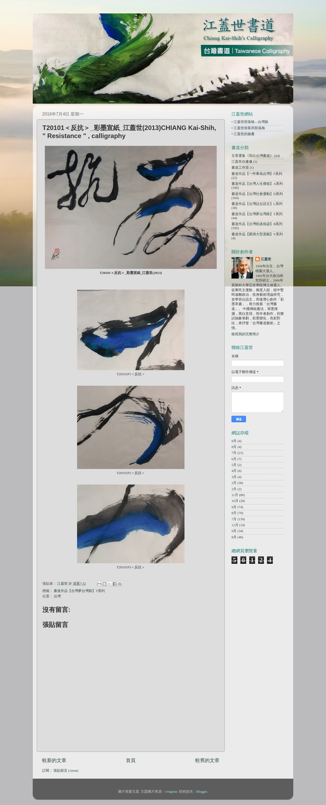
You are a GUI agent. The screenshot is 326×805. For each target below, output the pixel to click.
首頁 (131, 760)
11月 (234, 495)
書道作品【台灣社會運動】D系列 (257, 194)
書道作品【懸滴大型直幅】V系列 (257, 234)
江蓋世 (266, 259)
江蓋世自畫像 (241, 162)
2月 (234, 483)
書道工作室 (240, 167)
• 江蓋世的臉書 (243, 134)
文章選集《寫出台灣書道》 (252, 156)
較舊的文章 (207, 760)
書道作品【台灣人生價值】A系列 (257, 184)
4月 (234, 471)
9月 (234, 441)
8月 (234, 447)
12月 (234, 525)
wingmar (171, 791)
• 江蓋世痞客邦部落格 (248, 128)
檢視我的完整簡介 (245, 334)
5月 (234, 465)
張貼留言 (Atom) (65, 770)
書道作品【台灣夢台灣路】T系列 (79, 591)
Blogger (201, 791)
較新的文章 (54, 760)
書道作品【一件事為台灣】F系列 (256, 174)
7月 (234, 453)
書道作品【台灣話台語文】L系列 (256, 204)
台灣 (57, 596)
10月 (234, 501)
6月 (234, 459)
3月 (234, 477)
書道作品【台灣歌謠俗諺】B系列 (256, 224)
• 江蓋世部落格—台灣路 (249, 122)
